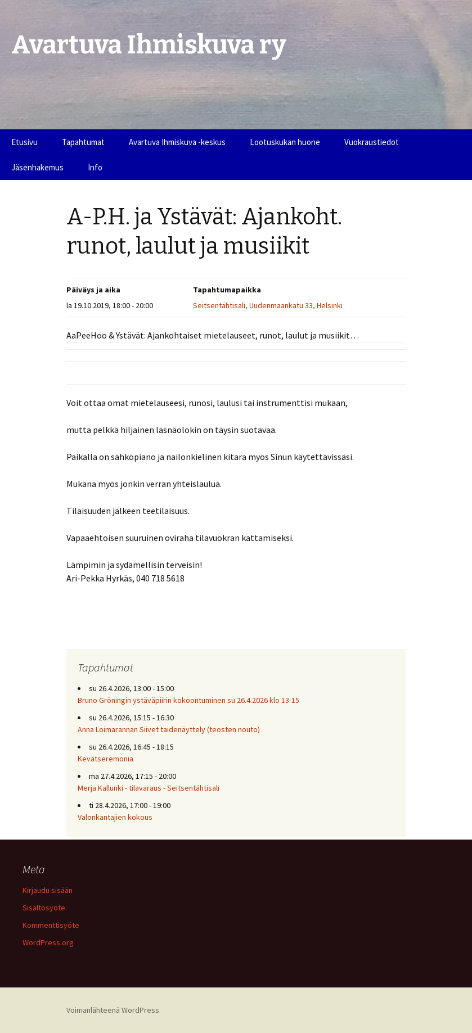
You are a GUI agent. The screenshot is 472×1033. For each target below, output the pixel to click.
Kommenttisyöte (51, 925)
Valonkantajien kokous (115, 817)
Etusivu (24, 142)
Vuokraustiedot (371, 142)
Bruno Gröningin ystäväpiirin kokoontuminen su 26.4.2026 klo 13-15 (188, 700)
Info (95, 167)
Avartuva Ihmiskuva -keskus (177, 142)
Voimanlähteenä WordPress (112, 1010)
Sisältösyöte (44, 908)
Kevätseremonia (105, 759)
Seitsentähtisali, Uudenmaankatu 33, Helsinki (268, 305)
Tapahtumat (83, 142)
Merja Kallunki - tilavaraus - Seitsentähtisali (148, 788)
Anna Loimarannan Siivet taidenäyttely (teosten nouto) (169, 729)
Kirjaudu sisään (48, 890)
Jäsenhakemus (37, 167)
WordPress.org (48, 942)
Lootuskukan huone (285, 142)
